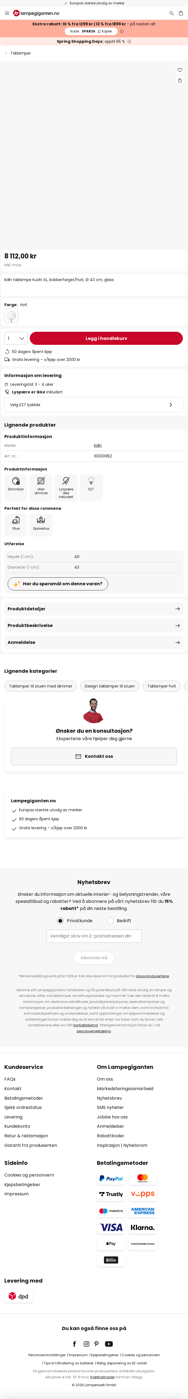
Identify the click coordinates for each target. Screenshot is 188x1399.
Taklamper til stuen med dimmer (40, 686)
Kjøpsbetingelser (22, 1184)
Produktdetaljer (26, 609)
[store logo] (39, 13)
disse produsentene (152, 976)
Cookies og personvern (29, 1175)
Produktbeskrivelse (30, 625)
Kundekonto (17, 1126)
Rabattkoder (110, 1136)
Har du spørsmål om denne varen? (62, 584)
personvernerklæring (94, 1031)
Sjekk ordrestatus (23, 1107)
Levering (13, 1117)
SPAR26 (91, 31)
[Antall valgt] (16, 338)
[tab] (47, 1106)
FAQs (10, 1079)
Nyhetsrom (135, 1145)
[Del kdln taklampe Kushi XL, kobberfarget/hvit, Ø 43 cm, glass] (180, 80)
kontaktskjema (85, 1025)
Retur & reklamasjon (26, 1136)
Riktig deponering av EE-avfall (122, 1363)
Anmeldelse (21, 642)
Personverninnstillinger (46, 1355)
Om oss (105, 1079)
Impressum (16, 1194)
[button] (180, 70)
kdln (98, 445)
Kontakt (13, 1089)
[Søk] (171, 13)
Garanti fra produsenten (30, 1145)
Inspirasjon (108, 1145)
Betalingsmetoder (23, 1098)
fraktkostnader (102, 1377)
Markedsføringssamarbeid (125, 1089)
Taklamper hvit (161, 686)
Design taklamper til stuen (110, 686)
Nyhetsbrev (109, 1098)
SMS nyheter (110, 1107)
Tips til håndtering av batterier (69, 1363)
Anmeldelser (110, 1126)
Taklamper (20, 53)
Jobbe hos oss (112, 1117)
